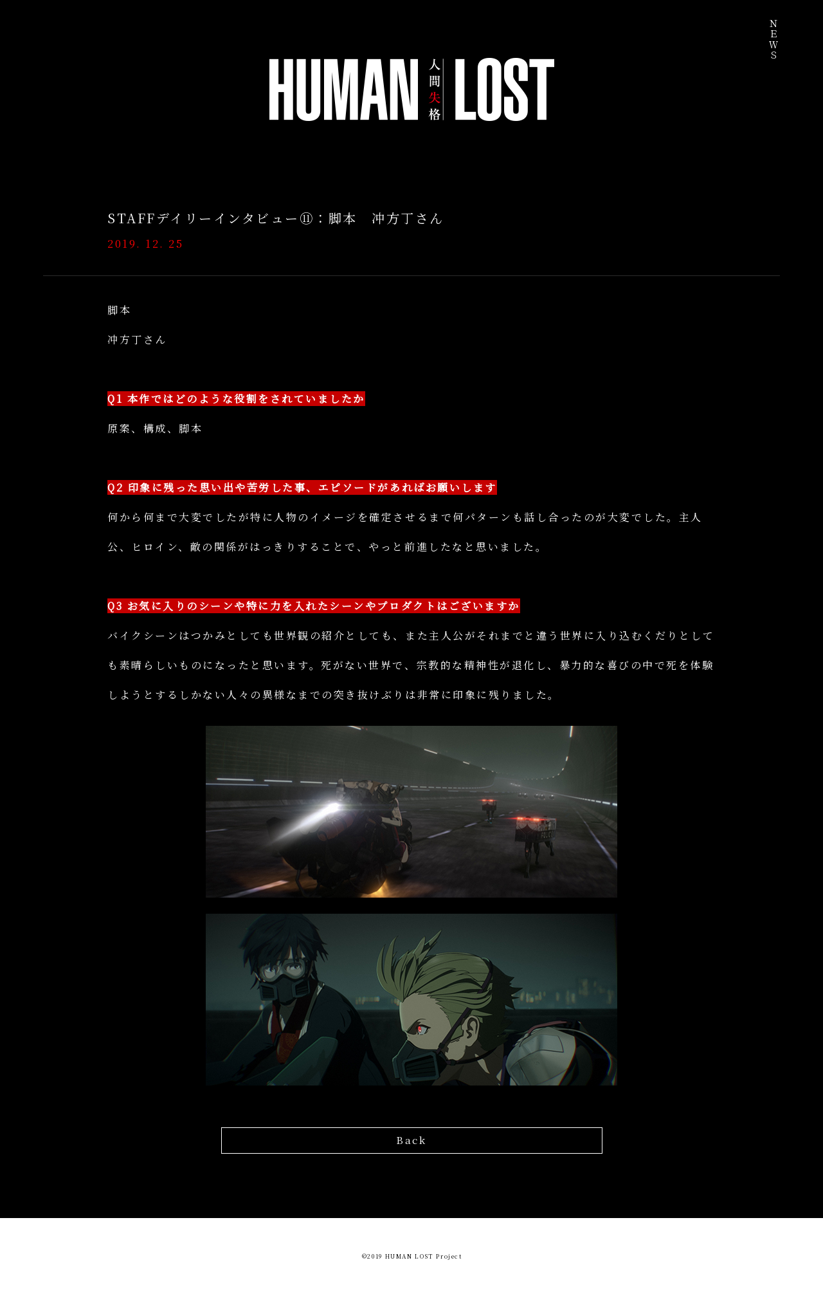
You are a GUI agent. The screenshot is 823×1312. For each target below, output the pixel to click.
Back (411, 1138)
